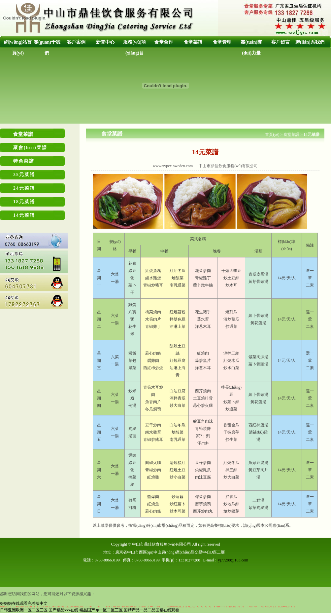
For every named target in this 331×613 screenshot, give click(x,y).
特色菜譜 (23, 161)
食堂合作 (163, 42)
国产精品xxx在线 (63, 610)
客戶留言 (280, 42)
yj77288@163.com (233, 560)
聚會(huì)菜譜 (30, 147)
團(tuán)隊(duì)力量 (251, 48)
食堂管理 (222, 42)
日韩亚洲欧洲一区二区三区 (24, 610)
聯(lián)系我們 (309, 42)
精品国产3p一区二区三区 (101, 610)
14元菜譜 (24, 215)
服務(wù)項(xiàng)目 (134, 48)
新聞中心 (105, 42)
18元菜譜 (24, 201)
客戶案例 (76, 42)
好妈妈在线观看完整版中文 (24, 603)
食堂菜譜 (193, 42)
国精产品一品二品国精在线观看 (151, 610)
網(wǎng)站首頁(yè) (18, 48)
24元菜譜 (24, 188)
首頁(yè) (272, 134)
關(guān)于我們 (47, 48)
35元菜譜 (24, 174)
